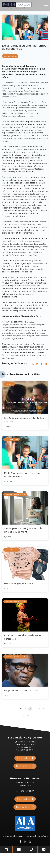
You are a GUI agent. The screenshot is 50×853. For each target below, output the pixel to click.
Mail (44, 849)
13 (34, 709)
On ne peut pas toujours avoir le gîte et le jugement (23, 530)
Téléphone (31, 849)
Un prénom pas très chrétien (21, 690)
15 (43, 709)
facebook (20, 842)
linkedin (25, 842)
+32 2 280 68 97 (27, 791)
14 (39, 709)
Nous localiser (23, 758)
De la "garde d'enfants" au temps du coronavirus (23, 475)
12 (30, 709)
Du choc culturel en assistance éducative (22, 637)
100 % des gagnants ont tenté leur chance (24, 420)
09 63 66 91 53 (27, 747)
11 (25, 709)
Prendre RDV (6, 849)
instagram (30, 842)
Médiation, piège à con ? (18, 583)
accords (32, 199)
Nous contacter (23, 766)
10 (21, 709)
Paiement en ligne (19, 849)
